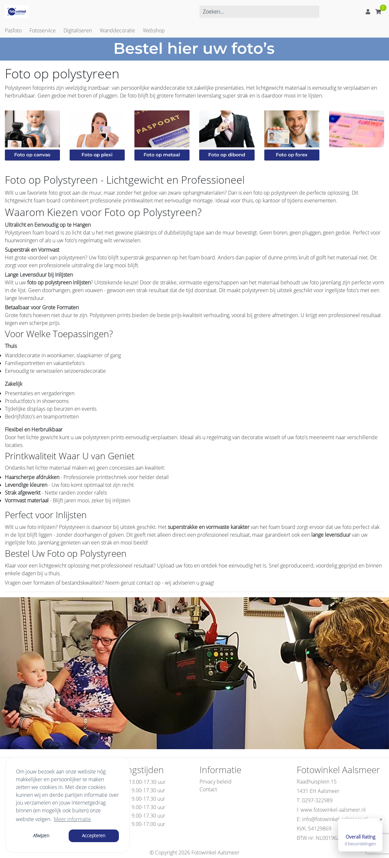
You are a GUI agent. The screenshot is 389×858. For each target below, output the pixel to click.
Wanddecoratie (117, 30)
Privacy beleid (216, 781)
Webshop (154, 30)
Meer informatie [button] (72, 819)
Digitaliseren (77, 30)
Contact (208, 789)
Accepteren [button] (93, 835)
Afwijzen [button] (41, 835)
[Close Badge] (381, 819)
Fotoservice (42, 30)
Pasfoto (13, 30)
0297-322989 (317, 800)
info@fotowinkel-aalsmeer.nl (335, 819)
